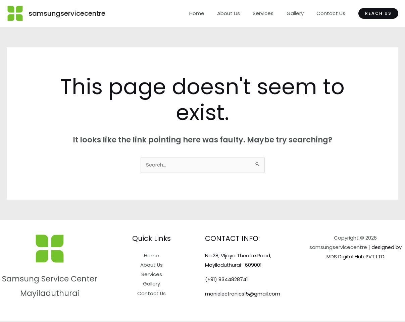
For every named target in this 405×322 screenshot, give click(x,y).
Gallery (299, 13)
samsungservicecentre (67, 13)
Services (270, 13)
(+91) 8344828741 (227, 279)
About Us (238, 13)
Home (209, 13)
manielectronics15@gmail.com (243, 294)
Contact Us (332, 13)
